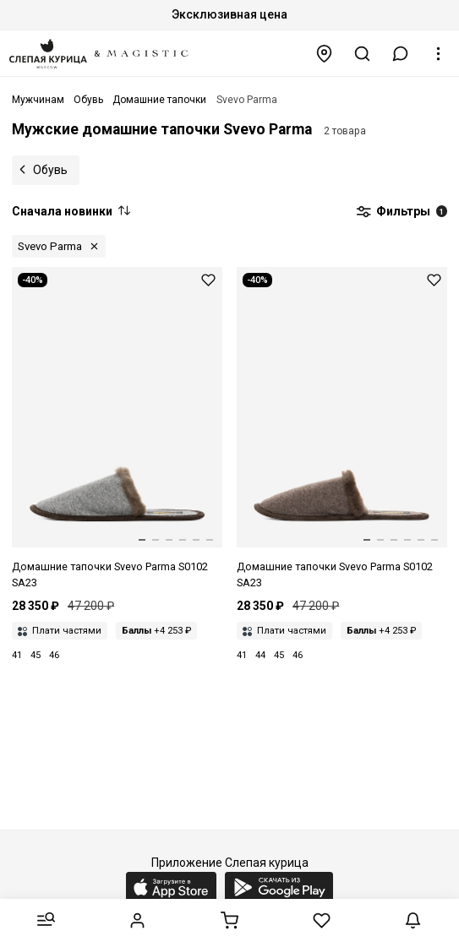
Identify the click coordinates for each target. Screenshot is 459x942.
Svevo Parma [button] (50, 246)
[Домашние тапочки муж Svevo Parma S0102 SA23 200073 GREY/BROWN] (117, 429)
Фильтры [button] (401, 212)
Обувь (50, 170)
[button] (400, 53)
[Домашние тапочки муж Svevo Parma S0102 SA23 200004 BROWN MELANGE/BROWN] (342, 429)
